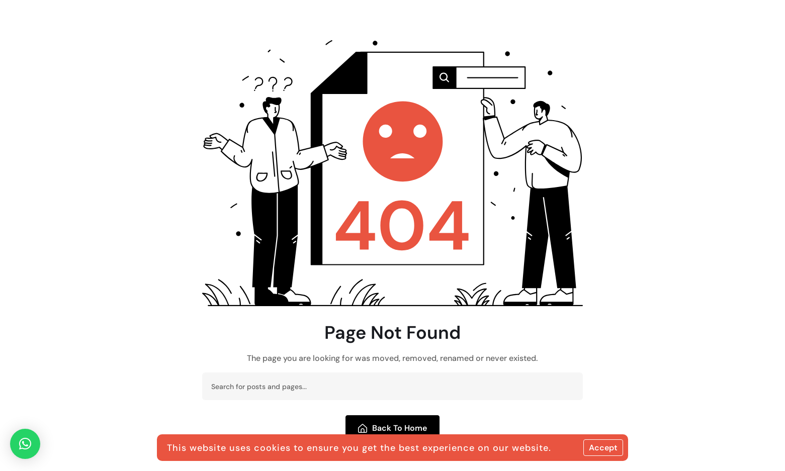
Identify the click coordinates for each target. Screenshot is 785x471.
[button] (25, 444)
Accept (603, 447)
